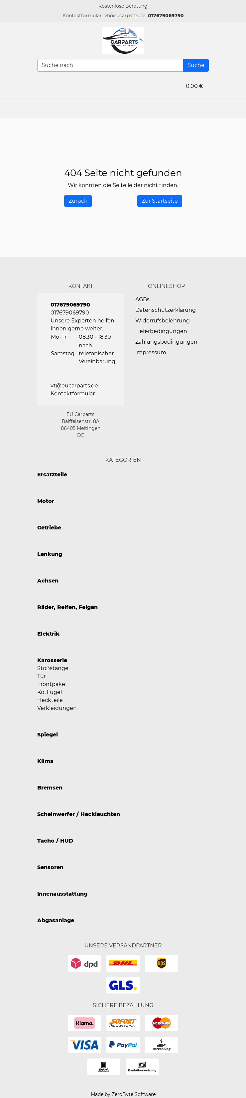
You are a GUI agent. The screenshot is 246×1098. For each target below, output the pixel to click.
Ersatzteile (52, 474)
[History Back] (78, 201)
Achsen (48, 581)
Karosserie (52, 660)
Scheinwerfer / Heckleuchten (78, 814)
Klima (45, 761)
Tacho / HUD (55, 841)
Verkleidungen (57, 708)
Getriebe (49, 527)
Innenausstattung (62, 894)
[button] (82, 15)
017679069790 (166, 16)
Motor (45, 501)
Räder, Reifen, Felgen (67, 607)
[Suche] (196, 65)
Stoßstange (52, 668)
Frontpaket (52, 684)
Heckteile (50, 700)
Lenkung (49, 554)
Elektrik (48, 634)
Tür (41, 676)
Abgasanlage (55, 920)
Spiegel (47, 734)
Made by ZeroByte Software (123, 1094)
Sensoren (50, 867)
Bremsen (49, 788)
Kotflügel (49, 692)
